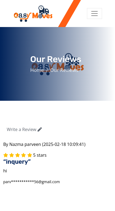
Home (37, 70)
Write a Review (24, 129)
